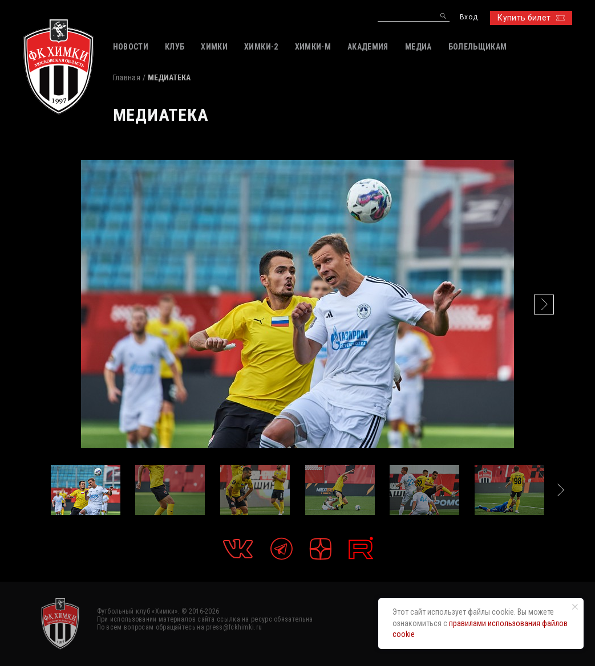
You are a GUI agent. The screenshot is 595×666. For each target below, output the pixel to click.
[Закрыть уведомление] (575, 606)
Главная (126, 77)
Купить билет (530, 17)
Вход (468, 17)
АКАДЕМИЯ (367, 46)
